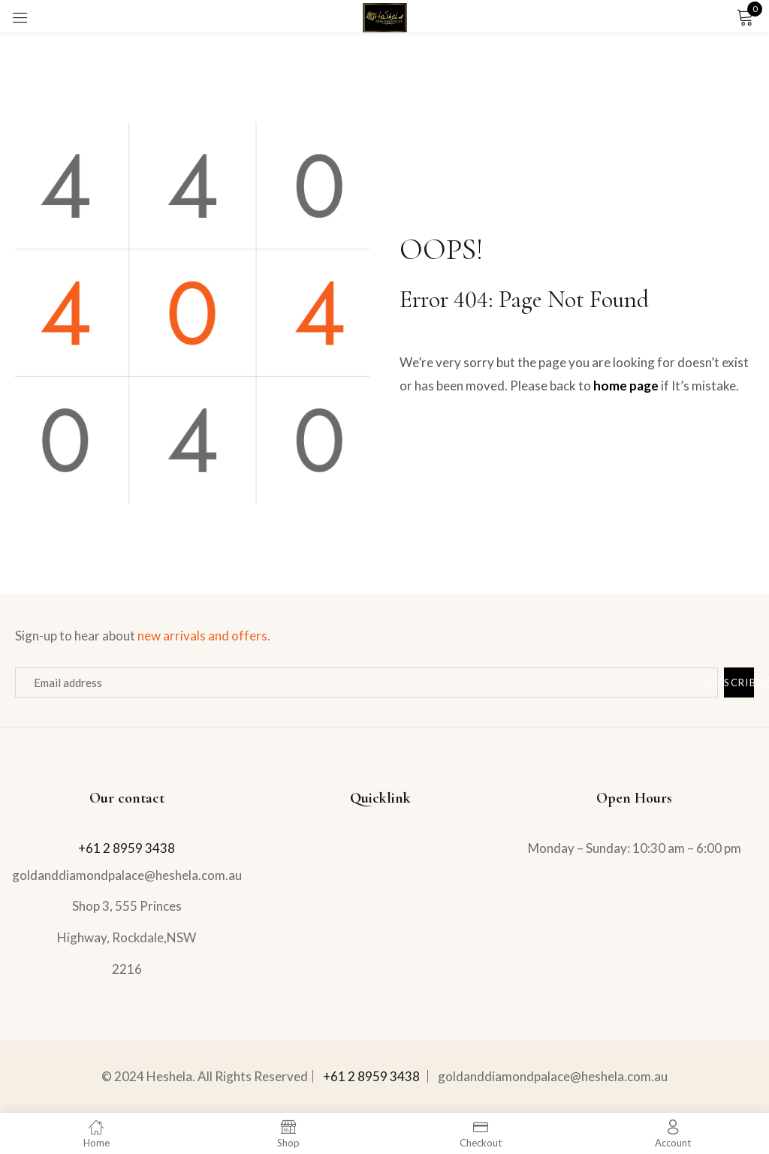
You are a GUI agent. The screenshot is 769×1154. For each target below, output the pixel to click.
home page (626, 385)
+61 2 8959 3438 (126, 848)
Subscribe (739, 682)
